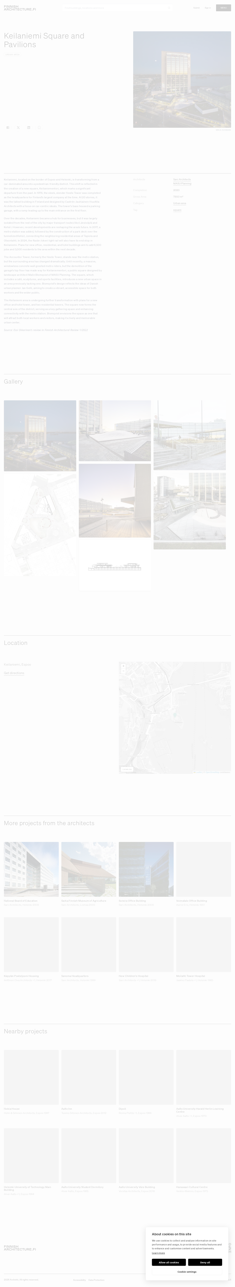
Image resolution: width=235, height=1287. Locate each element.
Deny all (205, 1262)
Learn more (158, 1253)
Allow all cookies (169, 1262)
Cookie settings (187, 1271)
